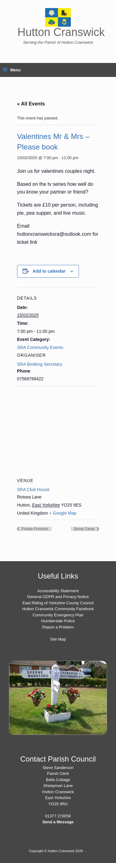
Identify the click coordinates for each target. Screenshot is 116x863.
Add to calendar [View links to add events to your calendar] (49, 271)
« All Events (31, 103)
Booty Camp (85, 529)
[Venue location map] (58, 430)
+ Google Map (62, 513)
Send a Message (58, 822)
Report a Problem (58, 627)
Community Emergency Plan (58, 615)
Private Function (34, 529)
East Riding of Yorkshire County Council (58, 603)
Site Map (58, 639)
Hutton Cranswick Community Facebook (58, 608)
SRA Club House (33, 489)
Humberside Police (58, 621)
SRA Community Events (40, 347)
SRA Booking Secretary (39, 364)
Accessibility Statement (58, 590)
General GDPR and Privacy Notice (58, 596)
